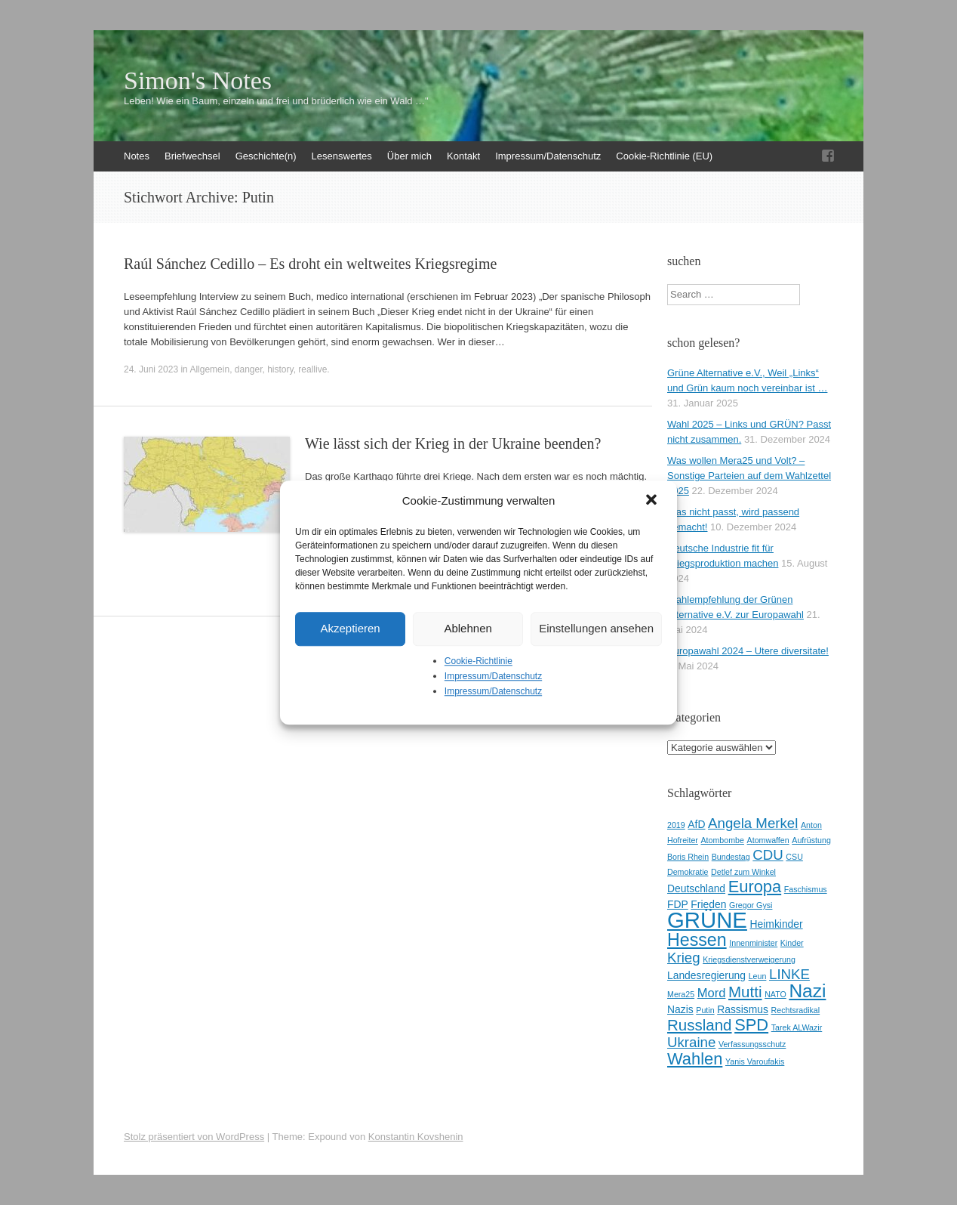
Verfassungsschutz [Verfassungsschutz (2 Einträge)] (752, 1044)
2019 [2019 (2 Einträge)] (676, 825)
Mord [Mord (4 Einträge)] (711, 993)
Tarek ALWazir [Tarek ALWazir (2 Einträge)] (797, 1027)
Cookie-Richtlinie (478, 661)
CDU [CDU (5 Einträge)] (767, 855)
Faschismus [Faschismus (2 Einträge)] (805, 889)
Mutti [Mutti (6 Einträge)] (745, 991)
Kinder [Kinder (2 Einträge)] (792, 942)
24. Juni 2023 (151, 369)
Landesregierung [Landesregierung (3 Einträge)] (706, 975)
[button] (653, 501)
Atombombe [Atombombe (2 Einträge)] (722, 840)
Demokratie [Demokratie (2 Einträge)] (687, 871)
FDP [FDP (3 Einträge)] (677, 904)
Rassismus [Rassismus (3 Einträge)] (742, 1009)
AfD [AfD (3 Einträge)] (696, 824)
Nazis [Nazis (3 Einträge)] (680, 1009)
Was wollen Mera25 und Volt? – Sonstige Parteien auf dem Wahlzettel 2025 (749, 475)
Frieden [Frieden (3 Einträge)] (708, 904)
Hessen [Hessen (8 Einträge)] (697, 940)
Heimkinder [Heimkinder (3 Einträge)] (776, 924)
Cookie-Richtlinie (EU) (664, 156)
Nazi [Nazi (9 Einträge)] (807, 991)
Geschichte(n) (266, 156)
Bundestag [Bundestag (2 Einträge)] (731, 856)
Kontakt (463, 156)
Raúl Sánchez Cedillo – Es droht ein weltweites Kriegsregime (310, 263)
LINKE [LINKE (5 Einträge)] (789, 974)
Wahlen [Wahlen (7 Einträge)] (694, 1058)
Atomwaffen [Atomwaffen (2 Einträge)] (768, 840)
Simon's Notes (198, 81)
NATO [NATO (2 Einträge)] (775, 994)
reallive (312, 369)
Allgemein (209, 369)
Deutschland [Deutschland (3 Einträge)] (696, 888)
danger (249, 369)
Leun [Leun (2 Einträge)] (758, 976)
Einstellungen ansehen (596, 628)
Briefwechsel (192, 156)
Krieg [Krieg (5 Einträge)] (683, 958)
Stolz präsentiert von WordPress (194, 1136)
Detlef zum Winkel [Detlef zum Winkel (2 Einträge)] (743, 871)
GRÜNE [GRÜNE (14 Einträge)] (707, 919)
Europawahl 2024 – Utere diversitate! (748, 651)
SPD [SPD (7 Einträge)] (751, 1024)
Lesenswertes (342, 156)
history (280, 369)
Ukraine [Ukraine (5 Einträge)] (691, 1042)
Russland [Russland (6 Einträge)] (699, 1025)
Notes (136, 156)
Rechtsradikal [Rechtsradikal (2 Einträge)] (795, 1010)
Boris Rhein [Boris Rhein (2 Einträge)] (688, 856)
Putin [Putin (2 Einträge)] (705, 1010)
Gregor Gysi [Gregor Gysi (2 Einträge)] (750, 905)
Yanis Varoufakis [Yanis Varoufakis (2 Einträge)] (754, 1061)
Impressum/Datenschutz (493, 676)
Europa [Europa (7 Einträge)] (755, 886)
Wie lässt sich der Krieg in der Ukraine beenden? (453, 443)
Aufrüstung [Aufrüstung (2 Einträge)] (811, 840)
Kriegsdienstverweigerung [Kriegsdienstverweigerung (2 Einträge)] (749, 959)
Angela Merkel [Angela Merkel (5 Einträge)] (753, 823)
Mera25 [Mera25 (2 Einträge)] (680, 994)
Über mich (409, 156)
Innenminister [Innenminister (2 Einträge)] (753, 942)
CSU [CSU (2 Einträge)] (794, 856)
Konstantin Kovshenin (415, 1136)
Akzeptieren (350, 628)
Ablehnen (467, 628)
